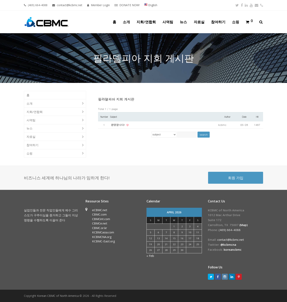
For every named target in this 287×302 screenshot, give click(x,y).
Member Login (100, 5)
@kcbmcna (228, 245)
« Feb (150, 256)
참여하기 (32, 145)
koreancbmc (233, 250)
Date (244, 116)
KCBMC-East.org (103, 241)
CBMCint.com (101, 219)
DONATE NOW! (129, 5)
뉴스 (29, 128)
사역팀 (31, 120)
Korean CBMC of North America (58, 296)
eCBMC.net (99, 210)
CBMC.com (99, 214)
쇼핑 (29, 153)
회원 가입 (235, 177)
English (150, 5)
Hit (257, 116)
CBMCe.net (99, 223)
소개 (29, 103)
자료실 (31, 137)
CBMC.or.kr (99, 228)
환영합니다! (118, 125)
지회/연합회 (35, 112)
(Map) (243, 225)
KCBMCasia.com (103, 232)
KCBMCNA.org (102, 237)
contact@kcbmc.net (70, 5)
